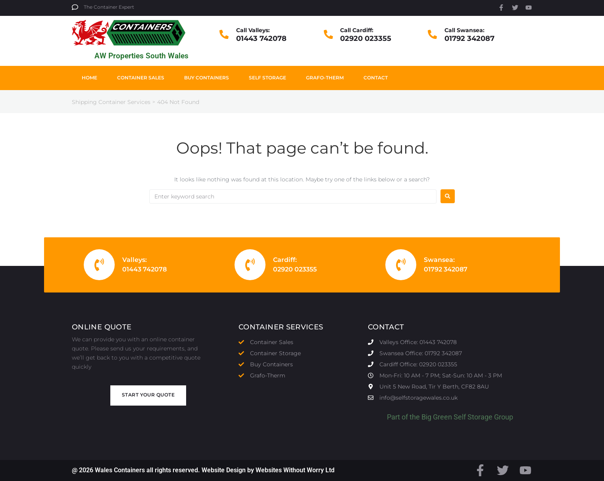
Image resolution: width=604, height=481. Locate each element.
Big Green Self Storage (456, 417)
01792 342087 (469, 38)
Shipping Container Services (111, 102)
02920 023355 (365, 38)
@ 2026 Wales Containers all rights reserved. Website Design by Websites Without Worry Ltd (203, 470)
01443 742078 (261, 38)
